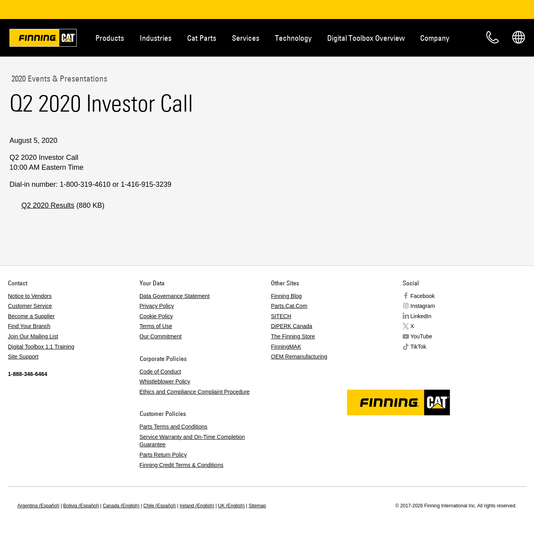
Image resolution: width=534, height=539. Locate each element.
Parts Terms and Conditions (174, 426)
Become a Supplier (31, 316)
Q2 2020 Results (47, 205)
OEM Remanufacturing (299, 356)
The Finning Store (293, 336)
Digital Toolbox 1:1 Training (41, 347)
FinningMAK (286, 347)
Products (109, 38)
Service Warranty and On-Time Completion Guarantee (192, 441)
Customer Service (30, 306)
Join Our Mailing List (33, 336)
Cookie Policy (156, 316)
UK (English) (231, 506)
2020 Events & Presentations (58, 78)
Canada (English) (121, 506)
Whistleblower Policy (165, 381)
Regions (518, 37)
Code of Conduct (160, 371)
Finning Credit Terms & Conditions (181, 465)
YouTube (421, 336)
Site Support (23, 356)
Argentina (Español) (38, 506)
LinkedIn (421, 316)
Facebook (423, 296)
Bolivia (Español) (81, 506)
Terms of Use (156, 326)
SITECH (281, 316)
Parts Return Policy (163, 455)
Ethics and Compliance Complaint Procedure (195, 392)
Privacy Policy (157, 306)
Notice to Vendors (30, 296)
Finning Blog (286, 296)
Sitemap (257, 506)
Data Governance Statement (175, 296)
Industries (156, 38)
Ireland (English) (197, 506)
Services (245, 38)
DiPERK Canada (291, 326)
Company (434, 38)
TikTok (418, 347)
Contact (492, 37)
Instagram (423, 306)
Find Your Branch (29, 326)
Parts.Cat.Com (289, 306)
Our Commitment (161, 336)
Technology (293, 38)
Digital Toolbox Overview (366, 38)
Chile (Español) (159, 506)
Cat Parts (201, 38)
